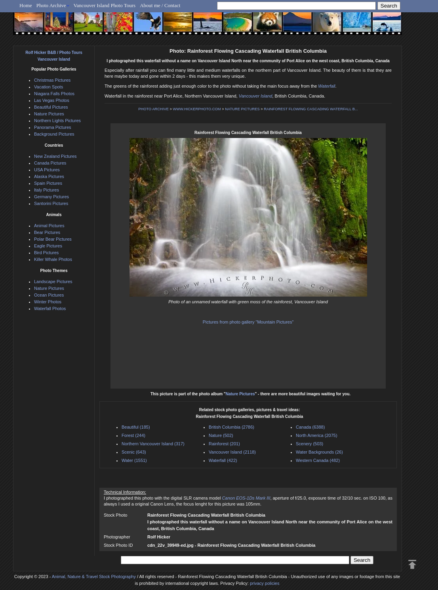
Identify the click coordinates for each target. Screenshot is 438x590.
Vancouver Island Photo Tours (105, 5)
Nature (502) (221, 435)
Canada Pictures (50, 163)
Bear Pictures (47, 232)
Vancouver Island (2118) (232, 452)
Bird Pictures (46, 252)
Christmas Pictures (52, 80)
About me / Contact (160, 5)
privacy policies (265, 583)
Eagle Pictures (48, 245)
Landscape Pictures (53, 281)
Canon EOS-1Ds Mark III (246, 498)
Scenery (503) (309, 443)
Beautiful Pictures (51, 107)
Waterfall (326, 86)
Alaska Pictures (49, 176)
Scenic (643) (134, 452)
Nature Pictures (240, 394)
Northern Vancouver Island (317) (153, 443)
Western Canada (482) (318, 460)
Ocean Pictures (49, 295)
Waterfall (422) (223, 460)
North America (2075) (316, 435)
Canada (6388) (310, 427)
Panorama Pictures (52, 127)
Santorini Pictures (51, 203)
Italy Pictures (46, 190)
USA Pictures (47, 169)
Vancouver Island (255, 96)
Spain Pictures (48, 183)
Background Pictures (54, 134)
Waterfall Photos (50, 308)
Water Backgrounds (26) (319, 452)
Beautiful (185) (136, 427)
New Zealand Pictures (55, 156)
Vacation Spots (48, 86)
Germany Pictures (51, 196)
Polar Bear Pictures (53, 239)
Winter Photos (47, 301)
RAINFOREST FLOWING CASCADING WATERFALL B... (311, 109)
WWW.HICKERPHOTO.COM (197, 109)
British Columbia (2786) (231, 427)
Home (25, 5)
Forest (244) (133, 435)
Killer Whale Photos (53, 259)
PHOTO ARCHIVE (153, 109)
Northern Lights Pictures (57, 120)
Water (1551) (134, 460)
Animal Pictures (49, 225)
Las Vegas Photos (51, 100)
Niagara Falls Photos (54, 93)
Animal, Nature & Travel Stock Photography (94, 576)
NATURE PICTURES (242, 109)
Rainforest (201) (224, 443)
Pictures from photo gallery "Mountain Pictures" (248, 322)
